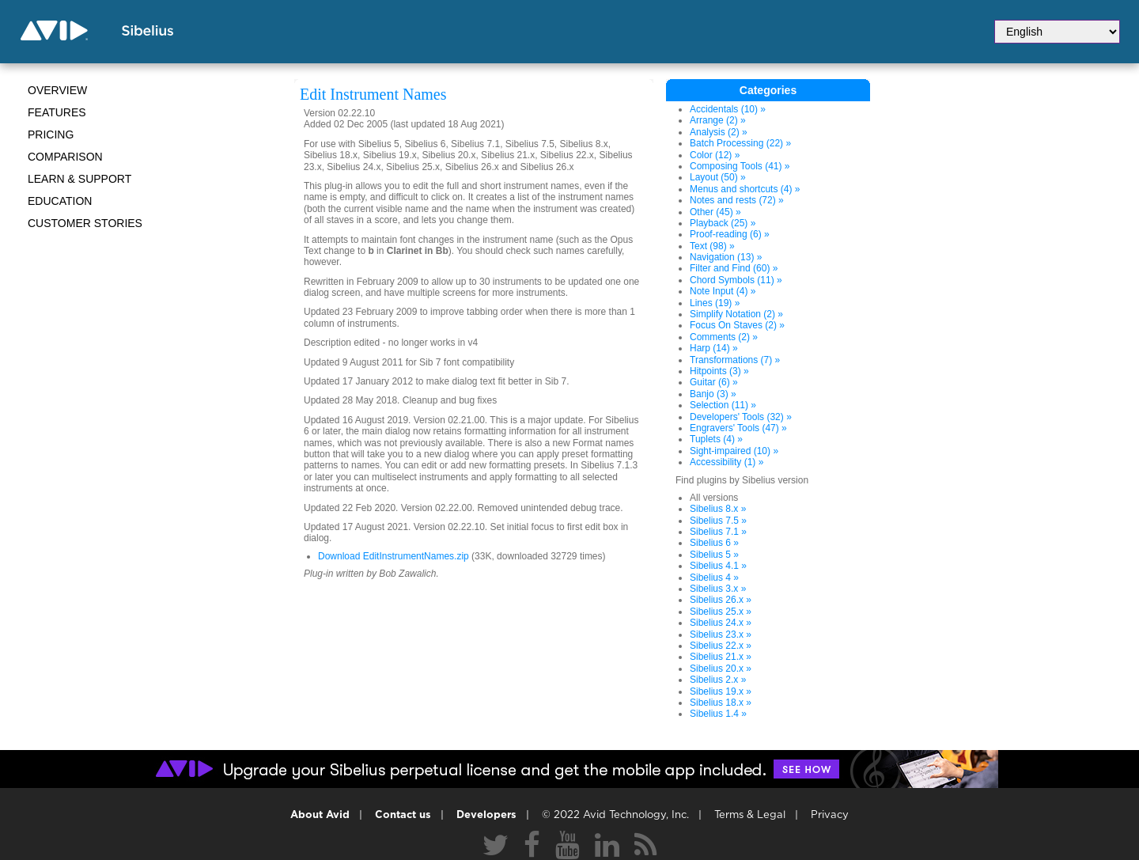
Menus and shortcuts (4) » (745, 189)
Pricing (51, 134)
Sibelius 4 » (714, 577)
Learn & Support (79, 178)
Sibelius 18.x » (720, 702)
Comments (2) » (724, 337)
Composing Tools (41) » (740, 166)
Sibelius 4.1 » (718, 565)
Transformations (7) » (735, 360)
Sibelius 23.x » (720, 634)
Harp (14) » (714, 348)
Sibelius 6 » (714, 542)
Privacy (830, 815)
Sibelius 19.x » (720, 691)
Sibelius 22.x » (720, 645)
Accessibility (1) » (726, 462)
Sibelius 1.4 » (718, 713)
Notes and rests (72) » (737, 200)
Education (60, 201)
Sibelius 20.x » (720, 668)
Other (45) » (715, 212)
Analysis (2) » (718, 132)
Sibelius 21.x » (720, 656)
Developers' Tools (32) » (741, 416)
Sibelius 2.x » (718, 679)
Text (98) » (712, 246)
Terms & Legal (749, 815)
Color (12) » (715, 155)
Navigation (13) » (726, 257)
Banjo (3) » (713, 394)
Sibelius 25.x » (720, 611)
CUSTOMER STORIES (85, 223)
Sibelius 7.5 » (718, 520)
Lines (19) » (715, 303)
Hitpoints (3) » (719, 371)
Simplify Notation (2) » (736, 314)
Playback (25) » (722, 223)
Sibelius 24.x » (720, 622)
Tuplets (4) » (716, 439)
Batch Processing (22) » (740, 143)
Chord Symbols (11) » (736, 280)
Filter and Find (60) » (734, 268)
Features (57, 112)
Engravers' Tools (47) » (738, 428)
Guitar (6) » (714, 382)
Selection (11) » (723, 405)
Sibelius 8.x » (718, 508)
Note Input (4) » (722, 291)
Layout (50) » (718, 177)
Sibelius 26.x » (720, 599)
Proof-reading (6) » (730, 234)
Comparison (65, 156)
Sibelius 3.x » (718, 588)
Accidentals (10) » (728, 109)
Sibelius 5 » (714, 554)
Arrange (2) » (718, 120)
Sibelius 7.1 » (718, 531)
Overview (57, 90)
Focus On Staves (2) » (737, 325)
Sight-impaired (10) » (734, 451)
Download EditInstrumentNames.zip (393, 556)
